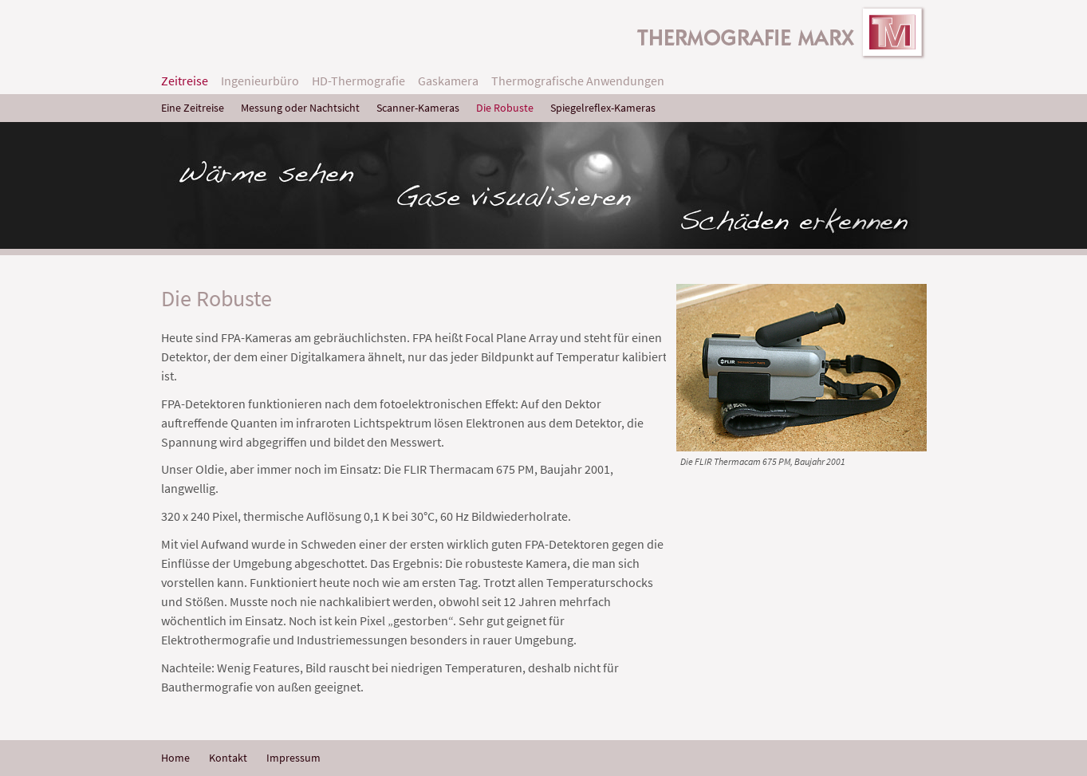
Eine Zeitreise (192, 107)
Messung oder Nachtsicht (300, 107)
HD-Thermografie (358, 81)
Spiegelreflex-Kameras (603, 107)
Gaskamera (448, 81)
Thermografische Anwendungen (577, 81)
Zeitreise (184, 81)
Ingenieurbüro (260, 81)
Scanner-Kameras (417, 107)
